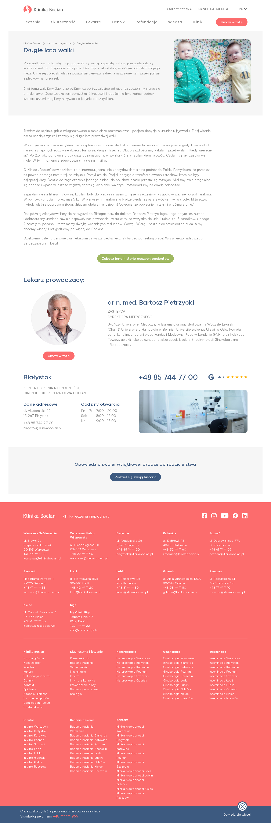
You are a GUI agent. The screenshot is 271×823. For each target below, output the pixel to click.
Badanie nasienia (82, 662)
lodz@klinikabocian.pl (85, 592)
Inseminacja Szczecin (224, 676)
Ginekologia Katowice (178, 667)
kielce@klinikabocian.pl (39, 625)
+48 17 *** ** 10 (219, 587)
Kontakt (29, 685)
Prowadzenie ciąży (83, 685)
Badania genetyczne (84, 689)
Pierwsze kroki (80, 658)
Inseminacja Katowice (224, 667)
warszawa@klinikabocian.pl (42, 558)
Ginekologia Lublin (176, 685)
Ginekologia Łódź (175, 680)
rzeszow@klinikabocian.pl (227, 592)
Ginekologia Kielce (176, 693)
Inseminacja (78, 671)
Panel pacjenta (213, 9)
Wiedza (175, 22)
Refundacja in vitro (37, 676)
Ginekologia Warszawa (179, 658)
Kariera (28, 671)
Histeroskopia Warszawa (133, 658)
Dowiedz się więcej (237, 814)
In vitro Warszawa (36, 726)
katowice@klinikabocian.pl (181, 554)
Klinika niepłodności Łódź (134, 771)
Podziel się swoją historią (135, 477)
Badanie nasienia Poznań (87, 744)
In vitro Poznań (34, 740)
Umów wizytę (232, 22)
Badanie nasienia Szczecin (88, 748)
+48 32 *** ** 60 (174, 549)
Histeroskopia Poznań (131, 671)
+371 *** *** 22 (80, 625)
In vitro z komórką (82, 680)
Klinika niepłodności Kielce (134, 788)
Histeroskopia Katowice (132, 667)
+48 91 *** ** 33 (35, 587)
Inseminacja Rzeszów (223, 698)
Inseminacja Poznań (222, 671)
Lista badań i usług (37, 702)
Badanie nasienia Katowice (88, 740)
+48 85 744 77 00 (39, 423)
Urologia (76, 693)
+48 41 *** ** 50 (35, 621)
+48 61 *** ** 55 (220, 549)
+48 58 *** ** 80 (174, 587)
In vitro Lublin (33, 753)
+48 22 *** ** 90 (35, 554)
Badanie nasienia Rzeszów (88, 771)
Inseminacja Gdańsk (223, 689)
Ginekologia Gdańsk (177, 689)
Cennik (28, 680)
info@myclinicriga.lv (83, 630)
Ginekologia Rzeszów (178, 698)
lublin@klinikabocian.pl (132, 592)
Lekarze (93, 22)
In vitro (75, 676)
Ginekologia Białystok (178, 662)
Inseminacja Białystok (224, 662)
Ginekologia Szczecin (178, 676)
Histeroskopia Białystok (132, 662)
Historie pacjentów (59, 43)
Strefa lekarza (33, 707)
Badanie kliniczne (35, 693)
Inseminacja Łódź (221, 680)
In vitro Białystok (35, 731)
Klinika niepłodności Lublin (134, 775)
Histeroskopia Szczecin (132, 676)
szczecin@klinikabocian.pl (41, 592)
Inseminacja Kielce (221, 693)
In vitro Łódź (32, 748)
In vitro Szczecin (35, 744)
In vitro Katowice (35, 735)
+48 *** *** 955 (179, 9)
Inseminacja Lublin (221, 685)
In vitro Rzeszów (35, 766)
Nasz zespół (32, 662)
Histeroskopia (126, 651)
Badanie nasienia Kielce (86, 766)
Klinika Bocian (32, 43)
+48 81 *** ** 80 (127, 587)
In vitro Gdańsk (34, 757)
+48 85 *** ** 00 (128, 549)
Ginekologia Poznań (177, 671)
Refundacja (147, 22)
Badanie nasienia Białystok (88, 735)
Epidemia (30, 689)
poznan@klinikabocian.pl (226, 554)
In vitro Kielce (33, 762)
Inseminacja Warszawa (224, 658)
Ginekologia (171, 651)
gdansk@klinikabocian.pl (180, 592)
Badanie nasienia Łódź (85, 753)
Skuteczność (63, 22)
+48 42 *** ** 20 (81, 587)
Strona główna (34, 658)
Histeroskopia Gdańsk (131, 680)
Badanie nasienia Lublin (86, 757)
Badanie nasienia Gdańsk (87, 762)
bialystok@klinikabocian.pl (42, 428)
